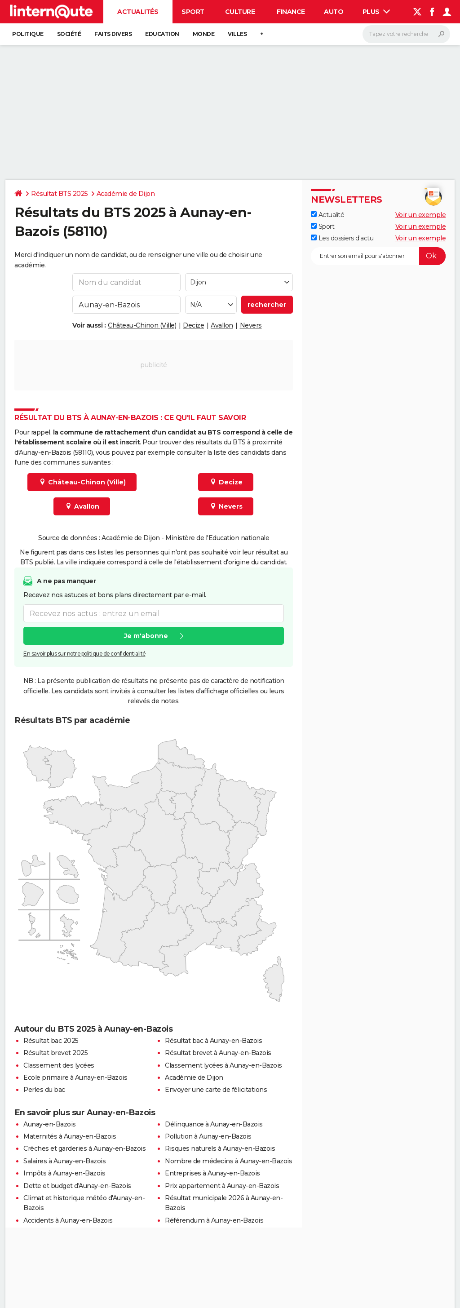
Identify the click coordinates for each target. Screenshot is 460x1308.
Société (69, 34)
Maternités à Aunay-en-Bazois (69, 1136)
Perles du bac (44, 1090)
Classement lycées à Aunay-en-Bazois (223, 1065)
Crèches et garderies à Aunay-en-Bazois (84, 1148)
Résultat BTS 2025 (59, 194)
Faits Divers (113, 34)
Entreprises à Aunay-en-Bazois (212, 1173)
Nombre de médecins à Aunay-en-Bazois (228, 1161)
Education (162, 34)
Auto (333, 12)
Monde (204, 34)
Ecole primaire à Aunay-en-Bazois (75, 1077)
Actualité (327, 215)
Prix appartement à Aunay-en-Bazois (222, 1186)
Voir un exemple (420, 215)
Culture (240, 12)
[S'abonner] (378, 256)
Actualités (137, 12)
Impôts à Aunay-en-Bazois (64, 1173)
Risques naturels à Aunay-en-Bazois (220, 1148)
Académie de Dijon (126, 194)
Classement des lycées (58, 1065)
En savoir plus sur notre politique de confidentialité (84, 653)
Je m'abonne (146, 636)
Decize (193, 325)
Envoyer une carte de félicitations (216, 1090)
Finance (291, 12)
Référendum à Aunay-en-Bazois (214, 1220)
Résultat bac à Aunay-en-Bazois (213, 1041)
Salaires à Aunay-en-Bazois (64, 1161)
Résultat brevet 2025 (55, 1053)
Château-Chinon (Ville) (142, 325)
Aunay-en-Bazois (49, 1124)
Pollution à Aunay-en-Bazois (208, 1136)
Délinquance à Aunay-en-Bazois (214, 1124)
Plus (376, 12)
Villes (237, 34)
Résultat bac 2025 (51, 1041)
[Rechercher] (406, 34)
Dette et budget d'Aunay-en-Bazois (77, 1186)
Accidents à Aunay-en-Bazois (68, 1220)
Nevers (251, 325)
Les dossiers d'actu (342, 238)
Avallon (222, 325)
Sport (192, 12)
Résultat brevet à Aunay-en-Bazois (218, 1053)
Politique (28, 34)
